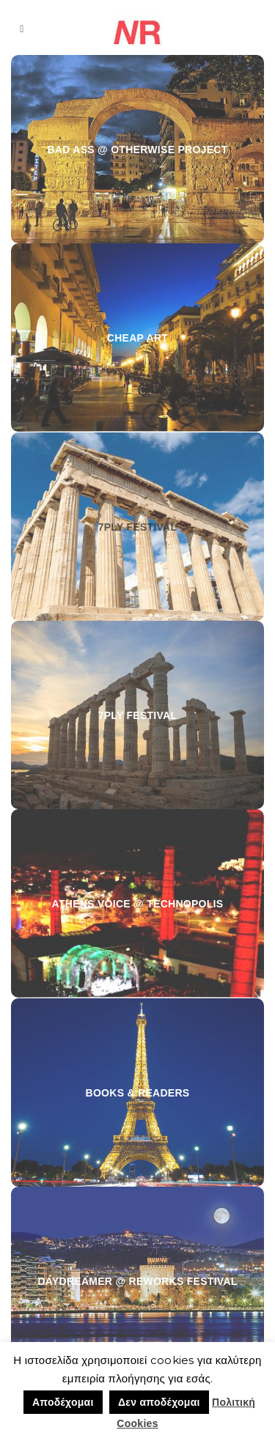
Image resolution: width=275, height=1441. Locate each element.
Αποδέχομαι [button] (63, 1402)
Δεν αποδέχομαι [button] (159, 1402)
